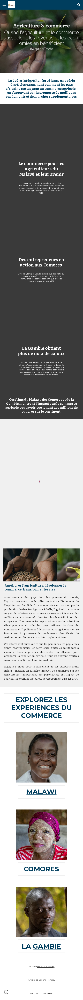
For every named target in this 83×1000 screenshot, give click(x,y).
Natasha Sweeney (46, 966)
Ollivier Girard (46, 993)
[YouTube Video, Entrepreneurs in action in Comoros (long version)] (41, 230)
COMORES (41, 869)
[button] (4, 4)
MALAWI (41, 792)
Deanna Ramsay (47, 979)
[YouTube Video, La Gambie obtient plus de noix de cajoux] (41, 318)
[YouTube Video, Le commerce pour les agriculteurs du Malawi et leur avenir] (41, 133)
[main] (41, 89)
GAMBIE (47, 946)
